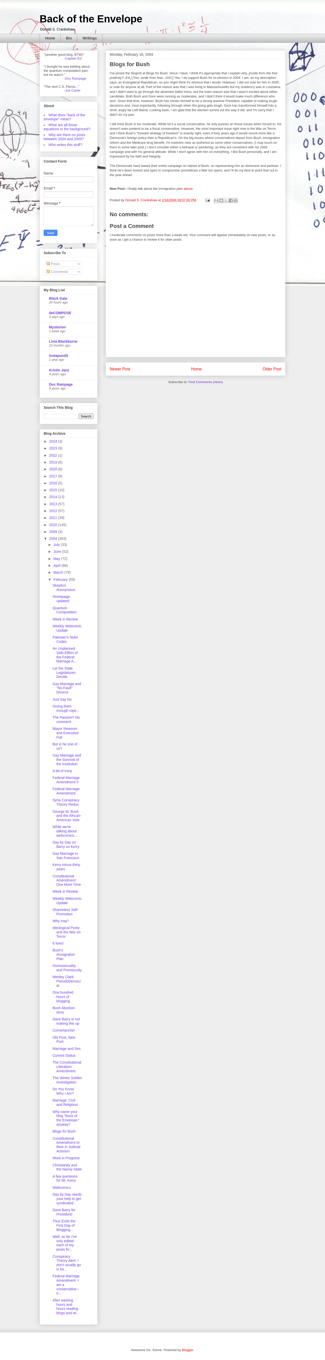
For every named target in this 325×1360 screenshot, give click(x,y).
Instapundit (58, 356)
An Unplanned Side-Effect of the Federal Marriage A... (65, 654)
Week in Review (65, 619)
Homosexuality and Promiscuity (67, 968)
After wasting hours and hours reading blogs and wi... (66, 1306)
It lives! (58, 943)
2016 (53, 483)
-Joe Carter (72, 90)
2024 (53, 441)
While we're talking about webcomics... (65, 831)
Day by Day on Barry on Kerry (66, 844)
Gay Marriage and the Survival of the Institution (67, 759)
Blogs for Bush (64, 1131)
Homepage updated (61, 599)
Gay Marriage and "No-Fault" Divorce (67, 688)
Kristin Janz (59, 370)
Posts (53, 264)
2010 (53, 525)
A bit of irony (62, 771)
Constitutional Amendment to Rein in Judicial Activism (66, 1144)
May (57, 559)
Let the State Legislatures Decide (64, 672)
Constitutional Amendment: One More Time (67, 880)
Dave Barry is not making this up (66, 1021)
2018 (53, 469)
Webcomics (62, 1187)
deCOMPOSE (60, 313)
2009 (53, 532)
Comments (57, 272)
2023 (53, 448)
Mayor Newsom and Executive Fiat (66, 733)
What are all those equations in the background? (67, 127)
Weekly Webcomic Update (67, 628)
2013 (53, 504)
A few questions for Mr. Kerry (65, 1178)
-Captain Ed (73, 58)
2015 (53, 490)
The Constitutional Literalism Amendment (67, 1066)
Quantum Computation (64, 610)
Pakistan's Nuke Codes (65, 639)
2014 (53, 497)
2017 (53, 476)
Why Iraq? (61, 921)
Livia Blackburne (63, 341)
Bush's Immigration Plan (64, 954)
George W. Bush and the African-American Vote (67, 815)
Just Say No (62, 699)
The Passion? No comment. (66, 719)
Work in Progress (66, 1158)
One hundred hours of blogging (63, 996)
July (57, 545)
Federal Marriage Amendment (66, 791)
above (188, 189)
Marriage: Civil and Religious (65, 1102)
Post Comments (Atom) (205, 382)
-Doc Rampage (75, 78)
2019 (53, 462)
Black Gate (58, 298)
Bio (69, 38)
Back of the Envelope (91, 18)
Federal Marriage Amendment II (66, 780)
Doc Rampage (61, 384)
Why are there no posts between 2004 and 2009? (64, 137)
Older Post (272, 369)
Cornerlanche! (64, 1030)
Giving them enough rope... (66, 708)
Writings (90, 38)
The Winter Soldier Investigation (67, 1080)
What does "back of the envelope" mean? (64, 117)
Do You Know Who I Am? (63, 1091)
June (57, 551)
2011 (53, 518)
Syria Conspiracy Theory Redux (66, 802)
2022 (53, 455)
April (57, 565)
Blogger (187, 1350)
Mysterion (57, 327)
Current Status (64, 1055)
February (61, 579)
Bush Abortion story (64, 1010)
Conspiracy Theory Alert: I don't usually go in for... (67, 1262)
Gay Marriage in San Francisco (66, 855)
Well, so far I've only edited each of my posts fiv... (65, 1243)
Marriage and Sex (67, 1049)
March (58, 572)
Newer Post (120, 369)
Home (50, 38)
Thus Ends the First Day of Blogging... (64, 1225)
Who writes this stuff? (65, 145)
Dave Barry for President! (64, 1212)
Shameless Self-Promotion (65, 912)
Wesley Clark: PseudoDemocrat (67, 981)
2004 (53, 539)
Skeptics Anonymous (64, 587)
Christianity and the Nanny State (67, 1167)
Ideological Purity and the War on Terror (66, 932)
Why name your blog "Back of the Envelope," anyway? (66, 1118)
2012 (53, 511)
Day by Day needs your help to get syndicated (67, 1198)
